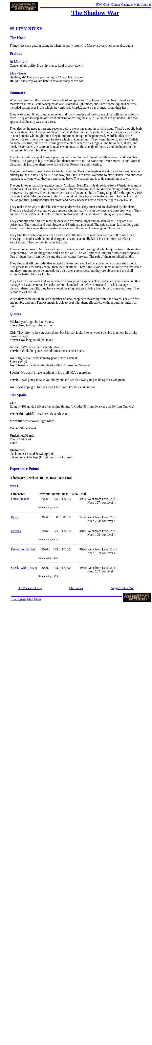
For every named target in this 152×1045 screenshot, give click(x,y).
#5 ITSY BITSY (26, 28)
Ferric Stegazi (20, 499)
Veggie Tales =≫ (122, 588)
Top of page (18, 599)
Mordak (16, 531)
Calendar (127, 4)
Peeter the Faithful (23, 549)
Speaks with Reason (24, 567)
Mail (30, 599)
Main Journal (142, 4)
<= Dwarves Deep (30, 588)
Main (37, 599)
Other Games (112, 4)
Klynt (14, 517)
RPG (99, 4)
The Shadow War (95, 12)
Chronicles (76, 588)
